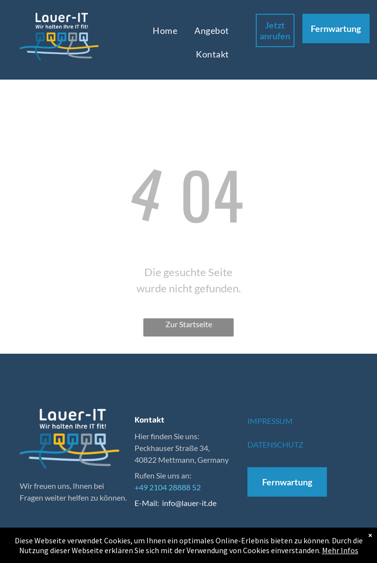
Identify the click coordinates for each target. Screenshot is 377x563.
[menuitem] (166, 30)
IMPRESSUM (270, 420)
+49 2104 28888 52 (168, 487)
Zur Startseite (188, 324)
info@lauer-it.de (189, 502)
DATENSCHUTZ (275, 444)
